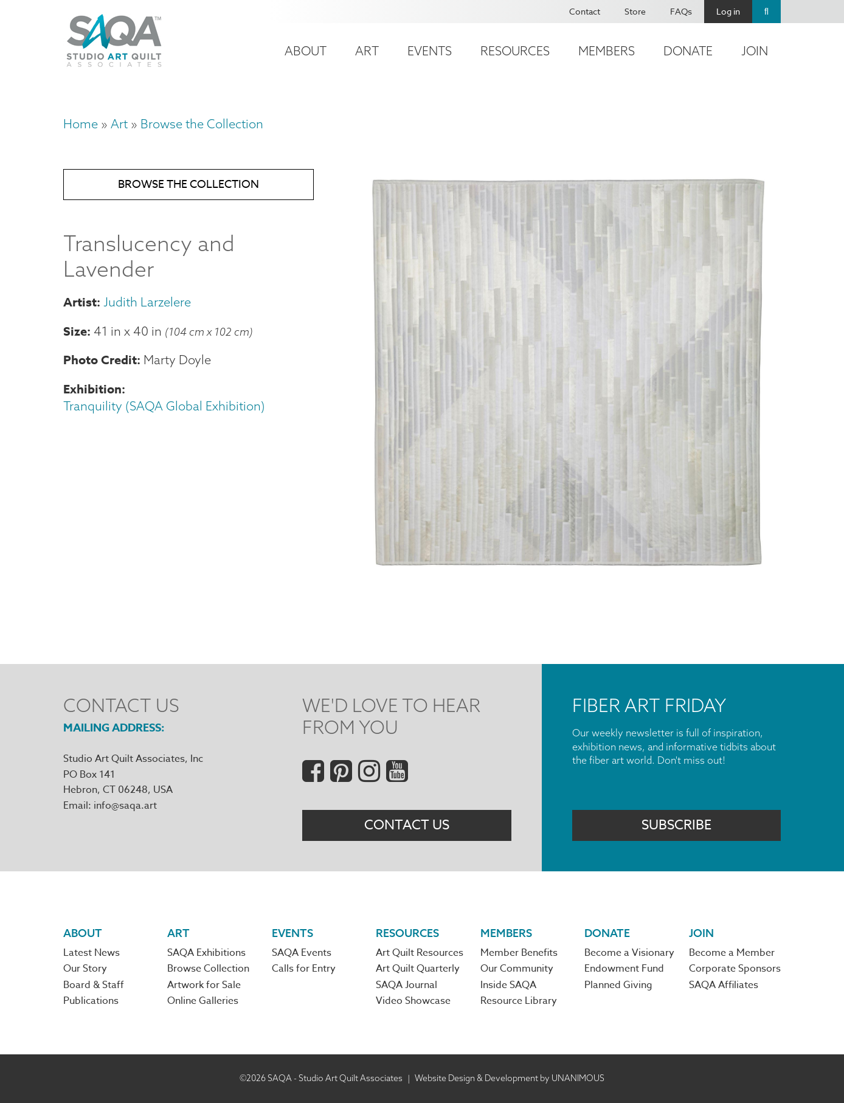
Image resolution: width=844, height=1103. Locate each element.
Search (766, 11)
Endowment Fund (624, 968)
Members (606, 50)
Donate (688, 50)
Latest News (91, 953)
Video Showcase (413, 1001)
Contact (584, 11)
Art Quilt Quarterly (418, 968)
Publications (91, 1001)
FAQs (681, 11)
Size (75, 331)
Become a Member (732, 953)
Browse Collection (208, 968)
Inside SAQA (508, 985)
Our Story (85, 968)
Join (754, 50)
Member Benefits (519, 953)
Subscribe (676, 825)
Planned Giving (618, 985)
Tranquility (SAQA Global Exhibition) (164, 405)
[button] (565, 574)
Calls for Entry (304, 968)
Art (367, 50)
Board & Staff (93, 985)
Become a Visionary (629, 953)
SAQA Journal (406, 985)
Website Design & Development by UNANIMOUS (509, 1078)
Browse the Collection (201, 123)
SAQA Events (301, 953)
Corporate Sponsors (735, 968)
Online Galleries (202, 1001)
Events (429, 50)
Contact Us (406, 825)
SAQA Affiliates (723, 985)
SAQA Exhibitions (206, 953)
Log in (728, 11)
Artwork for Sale (204, 985)
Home (80, 123)
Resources (515, 50)
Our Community (516, 968)
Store (635, 11)
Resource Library (518, 1001)
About (306, 50)
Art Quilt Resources (419, 953)
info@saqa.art (125, 805)
